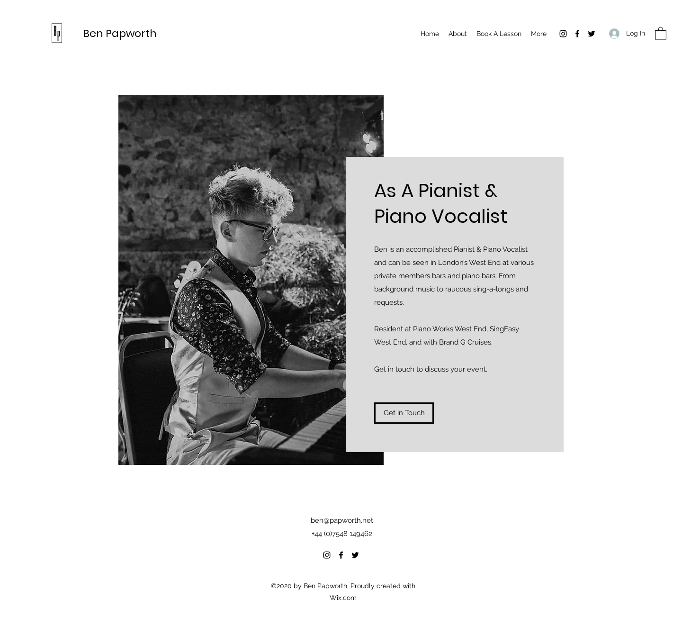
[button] (660, 33)
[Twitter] (591, 33)
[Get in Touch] (404, 413)
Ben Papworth (120, 33)
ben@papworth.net (342, 520)
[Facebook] (577, 33)
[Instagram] (563, 33)
